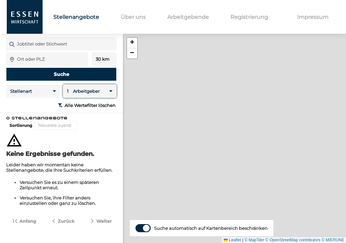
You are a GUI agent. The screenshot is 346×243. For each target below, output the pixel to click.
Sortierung (20, 125)
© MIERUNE (332, 240)
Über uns (133, 17)
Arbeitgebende (188, 17)
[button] (132, 43)
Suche (61, 74)
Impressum (312, 17)
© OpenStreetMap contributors (292, 240)
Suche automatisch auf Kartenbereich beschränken (211, 237)
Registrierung (249, 17)
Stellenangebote (76, 17)
